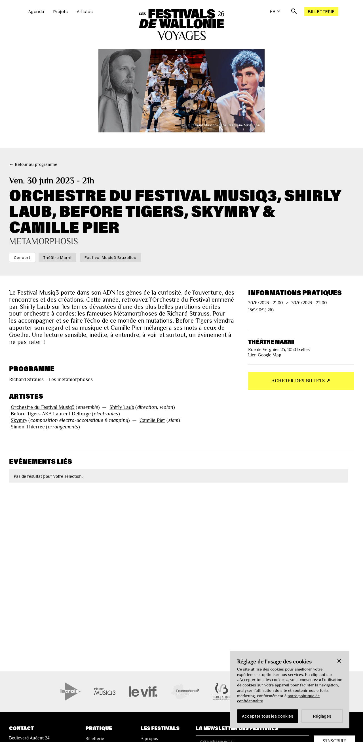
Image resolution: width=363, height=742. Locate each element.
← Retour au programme (33, 164)
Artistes (85, 11)
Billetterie (321, 11)
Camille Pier (152, 420)
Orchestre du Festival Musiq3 (43, 407)
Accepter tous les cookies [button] (267, 715)
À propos (149, 738)
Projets (60, 11)
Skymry (19, 420)
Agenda (36, 11)
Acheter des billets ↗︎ (301, 380)
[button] (339, 661)
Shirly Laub (121, 407)
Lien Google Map (264, 355)
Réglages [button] (322, 715)
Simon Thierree (28, 427)
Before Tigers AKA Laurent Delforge (51, 414)
